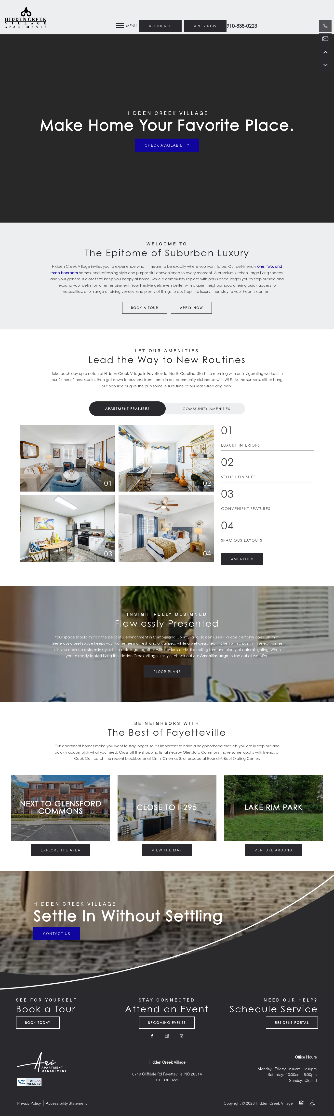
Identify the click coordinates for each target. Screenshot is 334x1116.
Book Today (38, 1023)
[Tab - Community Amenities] (206, 408)
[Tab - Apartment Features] (127, 408)
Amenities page (214, 655)
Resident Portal (292, 1023)
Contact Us (56, 933)
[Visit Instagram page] (181, 1036)
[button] (195, 8)
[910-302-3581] (325, 26)
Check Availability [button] (167, 145)
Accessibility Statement (66, 1103)
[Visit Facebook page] (152, 1036)
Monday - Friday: (271, 1068)
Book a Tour (144, 308)
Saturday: (276, 1074)
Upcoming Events (167, 1023)
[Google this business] (167, 1036)
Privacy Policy (29, 1103)
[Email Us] (325, 39)
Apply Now (191, 308)
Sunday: (296, 1080)
